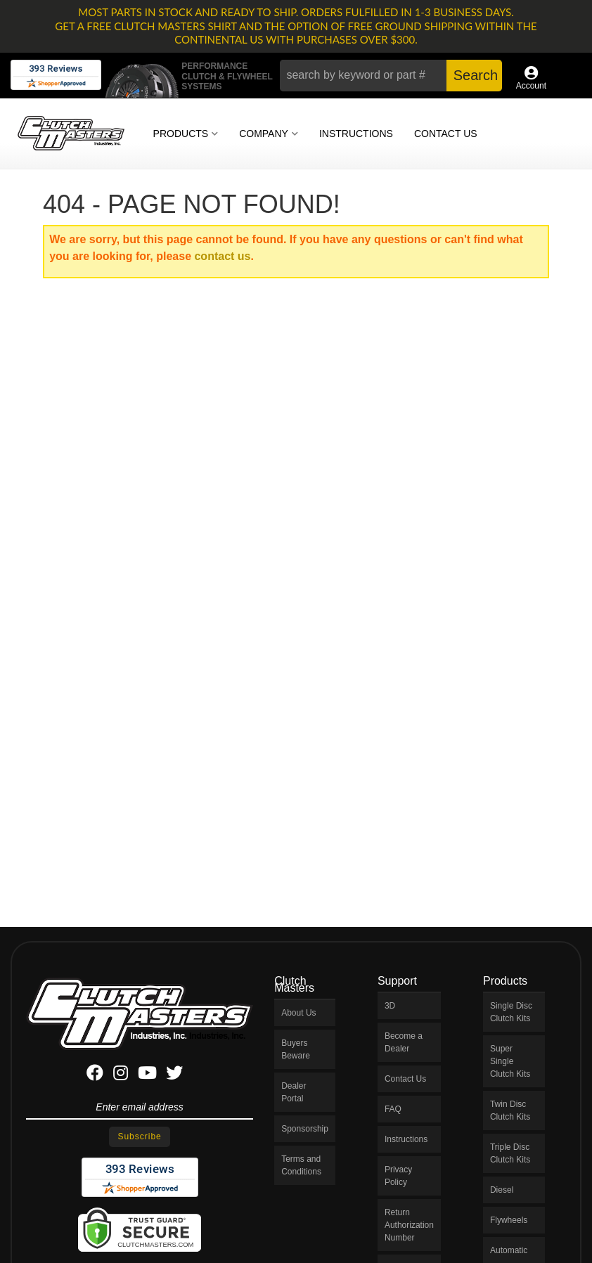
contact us (222, 256)
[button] (391, 75)
